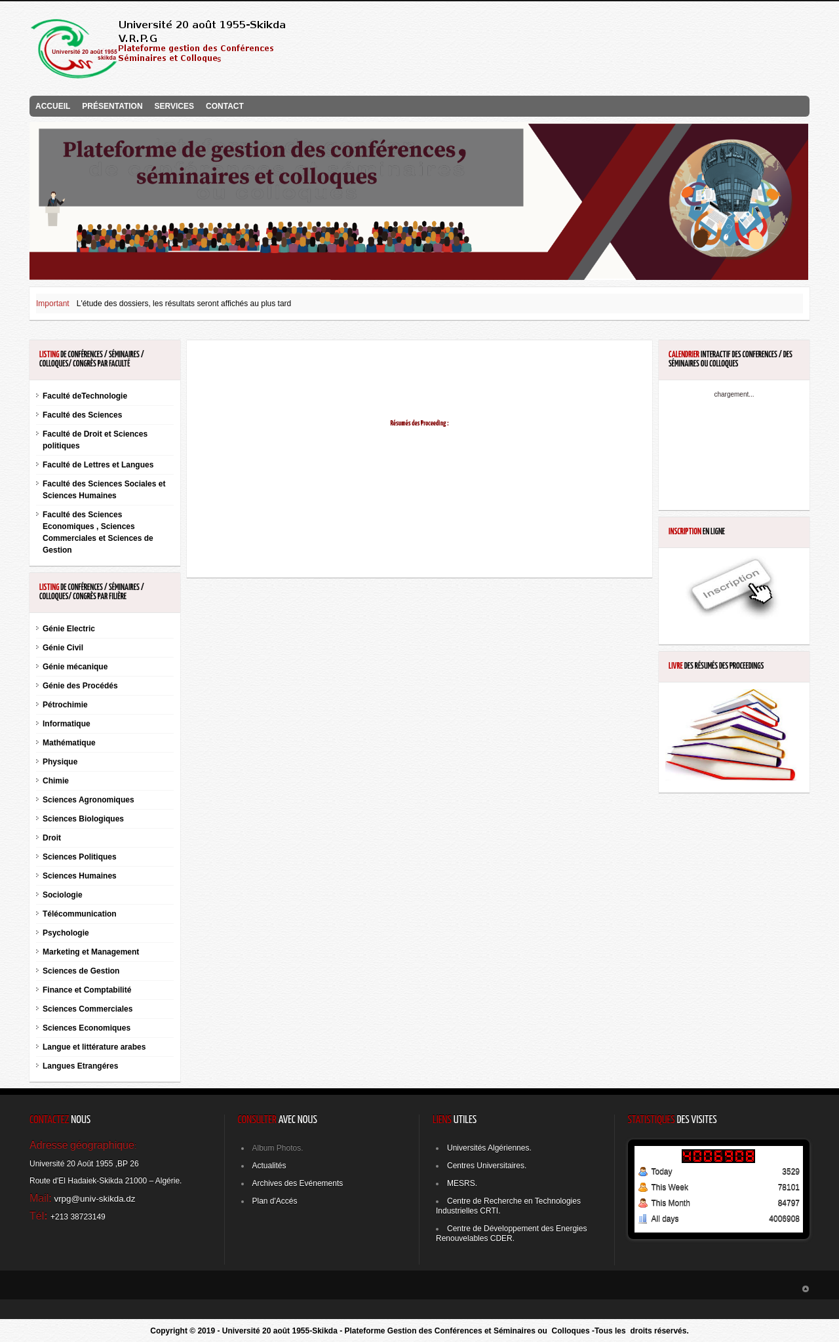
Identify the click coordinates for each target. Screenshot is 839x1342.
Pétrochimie (65, 704)
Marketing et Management (91, 952)
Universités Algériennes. (489, 1148)
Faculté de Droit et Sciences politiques (95, 439)
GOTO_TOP (806, 1289)
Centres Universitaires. (486, 1165)
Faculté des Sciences (82, 415)
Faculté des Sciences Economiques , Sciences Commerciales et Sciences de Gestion (98, 532)
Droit (52, 837)
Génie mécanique (75, 666)
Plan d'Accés (275, 1201)
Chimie (56, 780)
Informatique (66, 723)
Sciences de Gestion (81, 971)
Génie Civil (63, 647)
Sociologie (63, 894)
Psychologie (66, 932)
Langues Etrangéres (80, 1066)
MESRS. (462, 1183)
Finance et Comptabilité (87, 990)
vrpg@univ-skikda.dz (95, 1199)
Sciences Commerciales (87, 1009)
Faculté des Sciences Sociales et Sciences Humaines (104, 489)
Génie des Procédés (80, 685)
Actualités (269, 1165)
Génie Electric (69, 628)
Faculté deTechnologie (85, 396)
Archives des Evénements (297, 1183)
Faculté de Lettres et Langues (98, 464)
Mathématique (69, 742)
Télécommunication (80, 913)
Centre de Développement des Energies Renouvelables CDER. (511, 1233)
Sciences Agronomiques (88, 799)
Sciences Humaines (80, 875)
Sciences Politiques (80, 856)
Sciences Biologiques (83, 818)
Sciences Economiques (86, 1028)
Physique (60, 761)
